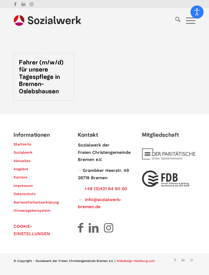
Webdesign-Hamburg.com (135, 261)
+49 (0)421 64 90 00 (105, 188)
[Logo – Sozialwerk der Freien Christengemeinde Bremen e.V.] (47, 20)
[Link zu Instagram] (31, 4)
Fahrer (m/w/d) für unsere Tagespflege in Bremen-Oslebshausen (41, 77)
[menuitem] (175, 20)
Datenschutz (25, 194)
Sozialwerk (23, 152)
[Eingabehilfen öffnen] (197, 12)
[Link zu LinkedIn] (23, 4)
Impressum (23, 186)
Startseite (22, 144)
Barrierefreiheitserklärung (36, 202)
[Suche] (175, 20)
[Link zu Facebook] (15, 4)
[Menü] (187, 20)
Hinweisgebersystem (32, 210)
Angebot (21, 169)
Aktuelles (22, 161)
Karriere (20, 177)
